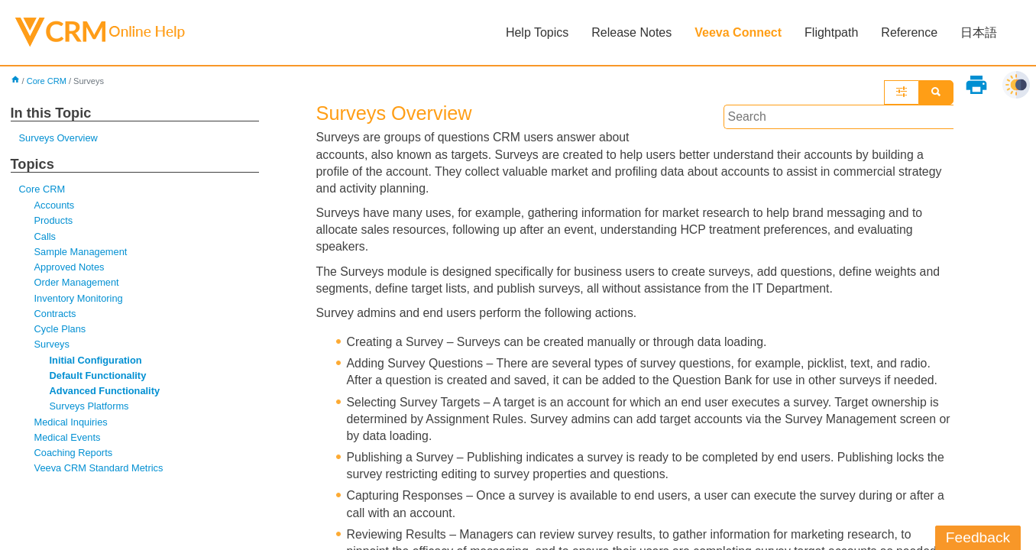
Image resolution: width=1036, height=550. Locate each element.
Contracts (55, 315)
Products (53, 221)
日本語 (978, 32)
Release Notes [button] (631, 32)
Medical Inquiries (71, 424)
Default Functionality (98, 377)
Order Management (77, 284)
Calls (45, 237)
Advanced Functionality (105, 393)
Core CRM (47, 81)
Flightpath (831, 32)
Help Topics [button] (537, 32)
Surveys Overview (59, 138)
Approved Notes (69, 268)
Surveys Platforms (90, 408)
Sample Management (81, 252)
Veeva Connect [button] (738, 32)
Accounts (54, 206)
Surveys (52, 346)
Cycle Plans (60, 330)
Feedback (978, 537)
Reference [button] (909, 32)
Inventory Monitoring (79, 299)
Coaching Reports (74, 455)
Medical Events (68, 439)
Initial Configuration (96, 361)
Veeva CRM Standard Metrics (99, 471)
